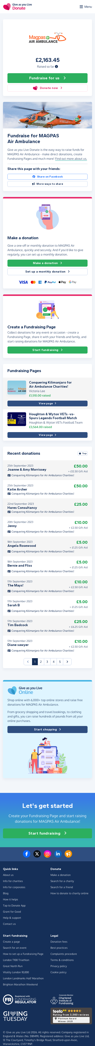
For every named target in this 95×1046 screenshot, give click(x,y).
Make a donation (47, 263)
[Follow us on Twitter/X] (37, 856)
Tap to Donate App (14, 905)
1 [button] (36, 661)
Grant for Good (12, 911)
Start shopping (47, 729)
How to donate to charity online (69, 893)
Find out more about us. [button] (71, 158)
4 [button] (53, 662)
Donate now (47, 88)
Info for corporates (14, 887)
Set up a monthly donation (47, 271)
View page (47, 403)
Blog (5, 893)
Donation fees (58, 941)
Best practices (59, 947)
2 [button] (41, 662)
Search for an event (14, 947)
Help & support (12, 917)
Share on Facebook (47, 177)
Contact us (9, 923)
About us (8, 874)
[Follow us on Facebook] (26, 856)
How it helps (10, 899)
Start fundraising (47, 350)
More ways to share (47, 184)
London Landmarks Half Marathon (23, 978)
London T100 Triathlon (16, 960)
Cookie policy (58, 972)
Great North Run (13, 966)
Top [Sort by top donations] (83, 453)
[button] (56, 66)
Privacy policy (58, 966)
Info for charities (13, 881)
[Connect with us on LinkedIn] (58, 856)
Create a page (11, 941)
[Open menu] (85, 7)
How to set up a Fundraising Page (23, 953)
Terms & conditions (62, 960)
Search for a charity (62, 881)
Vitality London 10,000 (16, 972)
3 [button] (47, 662)
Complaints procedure (63, 953)
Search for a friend (61, 887)
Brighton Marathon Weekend (20, 984)
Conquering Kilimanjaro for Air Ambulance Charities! (50, 384)
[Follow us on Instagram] (47, 856)
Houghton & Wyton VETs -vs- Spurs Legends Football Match (53, 416)
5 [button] (60, 662)
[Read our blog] (68, 856)
